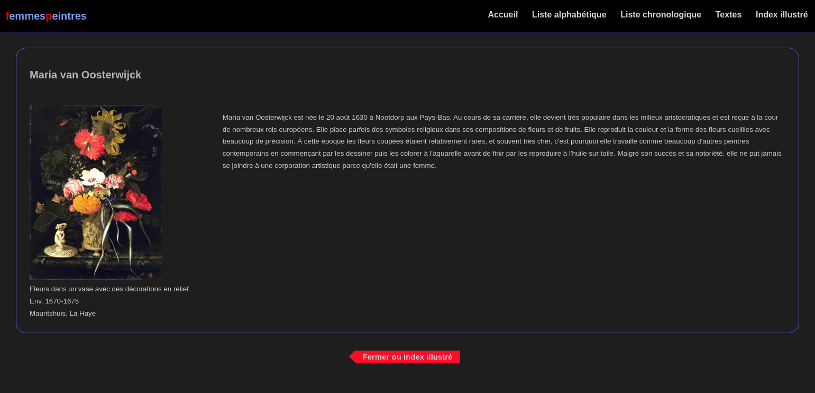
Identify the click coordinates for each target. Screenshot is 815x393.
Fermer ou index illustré (407, 356)
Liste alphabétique (569, 14)
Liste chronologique (661, 14)
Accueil (503, 14)
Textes (728, 14)
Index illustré (782, 14)
